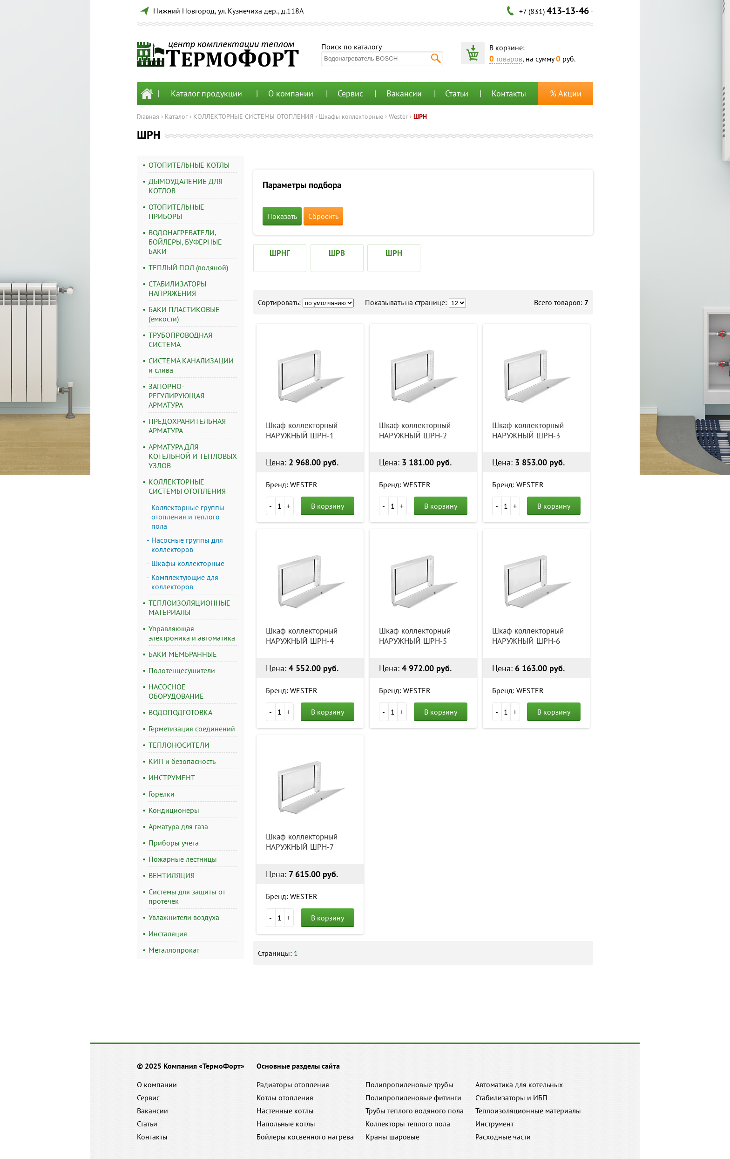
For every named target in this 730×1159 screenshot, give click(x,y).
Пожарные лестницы (183, 859)
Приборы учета (174, 842)
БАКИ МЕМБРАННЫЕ (183, 654)
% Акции (565, 93)
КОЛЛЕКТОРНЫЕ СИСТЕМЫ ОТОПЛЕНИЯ (253, 116)
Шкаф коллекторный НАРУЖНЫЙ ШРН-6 (528, 636)
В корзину (327, 506)
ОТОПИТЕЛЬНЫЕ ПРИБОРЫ (176, 211)
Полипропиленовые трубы (409, 1084)
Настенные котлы (285, 1110)
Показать (282, 216)
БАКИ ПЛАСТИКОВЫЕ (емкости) (184, 314)
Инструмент (494, 1123)
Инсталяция (168, 933)
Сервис (350, 93)
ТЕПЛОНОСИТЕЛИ (179, 745)
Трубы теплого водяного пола (414, 1110)
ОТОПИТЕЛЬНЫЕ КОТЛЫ (189, 165)
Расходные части (503, 1136)
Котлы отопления (285, 1097)
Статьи (456, 93)
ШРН (420, 116)
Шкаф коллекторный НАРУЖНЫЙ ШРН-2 (415, 430)
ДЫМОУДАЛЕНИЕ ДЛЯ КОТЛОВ (186, 186)
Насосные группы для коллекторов (187, 544)
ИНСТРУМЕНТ (172, 777)
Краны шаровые (392, 1136)
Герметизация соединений (192, 728)
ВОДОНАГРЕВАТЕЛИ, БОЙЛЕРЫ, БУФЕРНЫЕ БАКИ (185, 242)
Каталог (176, 116)
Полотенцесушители (182, 670)
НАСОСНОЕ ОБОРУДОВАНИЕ (176, 691)
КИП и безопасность (182, 761)
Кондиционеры (174, 810)
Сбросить (323, 216)
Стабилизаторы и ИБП (511, 1097)
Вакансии (404, 93)
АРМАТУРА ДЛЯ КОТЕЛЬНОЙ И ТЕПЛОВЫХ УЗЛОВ (193, 456)
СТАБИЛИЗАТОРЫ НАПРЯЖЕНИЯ (177, 288)
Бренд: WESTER (292, 484)
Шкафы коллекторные (351, 116)
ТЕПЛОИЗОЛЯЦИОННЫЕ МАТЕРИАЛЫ (189, 607)
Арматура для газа (178, 826)
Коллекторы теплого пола (407, 1123)
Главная (148, 116)
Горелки (162, 793)
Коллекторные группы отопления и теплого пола (187, 517)
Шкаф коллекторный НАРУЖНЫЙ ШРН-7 (302, 842)
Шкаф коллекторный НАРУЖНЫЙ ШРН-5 (415, 636)
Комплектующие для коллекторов (184, 582)
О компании (290, 93)
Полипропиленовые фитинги (413, 1097)
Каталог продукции (206, 93)
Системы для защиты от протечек (187, 896)
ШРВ (337, 253)
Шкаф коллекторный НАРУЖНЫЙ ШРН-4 (302, 636)
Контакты (509, 93)
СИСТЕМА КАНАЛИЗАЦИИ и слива (191, 365)
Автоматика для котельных (519, 1084)
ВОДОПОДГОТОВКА (180, 712)
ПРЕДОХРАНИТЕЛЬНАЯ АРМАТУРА (187, 425)
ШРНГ (280, 253)
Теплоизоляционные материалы (528, 1110)
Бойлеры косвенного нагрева (305, 1136)
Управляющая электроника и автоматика (192, 633)
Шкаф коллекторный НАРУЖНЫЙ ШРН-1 (302, 430)
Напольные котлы (286, 1123)
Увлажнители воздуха (184, 917)
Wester (398, 116)
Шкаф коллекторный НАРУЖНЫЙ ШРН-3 (528, 430)
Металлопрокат (174, 949)
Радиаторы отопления (293, 1084)
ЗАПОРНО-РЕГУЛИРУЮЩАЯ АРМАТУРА (176, 395)
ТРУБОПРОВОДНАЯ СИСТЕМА (180, 339)
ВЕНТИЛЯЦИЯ (172, 875)
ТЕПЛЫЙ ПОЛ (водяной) (188, 267)
